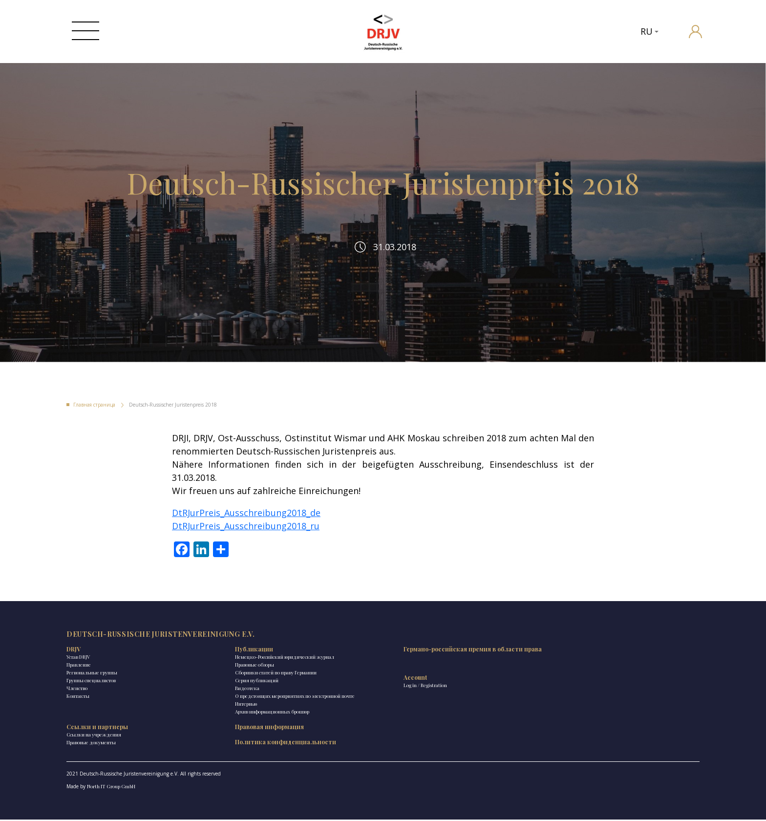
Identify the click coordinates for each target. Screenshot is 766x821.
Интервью (185, 736)
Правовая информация (530, 666)
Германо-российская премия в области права (327, 669)
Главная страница (94, 414)
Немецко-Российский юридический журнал (214, 677)
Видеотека (186, 712)
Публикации (193, 666)
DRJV (73, 666)
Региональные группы (91, 689)
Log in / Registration (303, 709)
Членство (76, 704)
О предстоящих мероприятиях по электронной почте (212, 724)
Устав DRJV (78, 673)
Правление (78, 681)
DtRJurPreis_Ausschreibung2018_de (246, 522)
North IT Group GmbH (111, 787)
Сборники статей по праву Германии (214, 696)
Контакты (77, 712)
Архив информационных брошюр (211, 743)
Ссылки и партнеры (419, 666)
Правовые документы (413, 681)
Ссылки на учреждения (416, 673)
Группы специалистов (91, 696)
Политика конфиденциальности (530, 684)
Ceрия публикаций (195, 704)
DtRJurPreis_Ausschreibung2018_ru (245, 535)
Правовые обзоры (193, 689)
